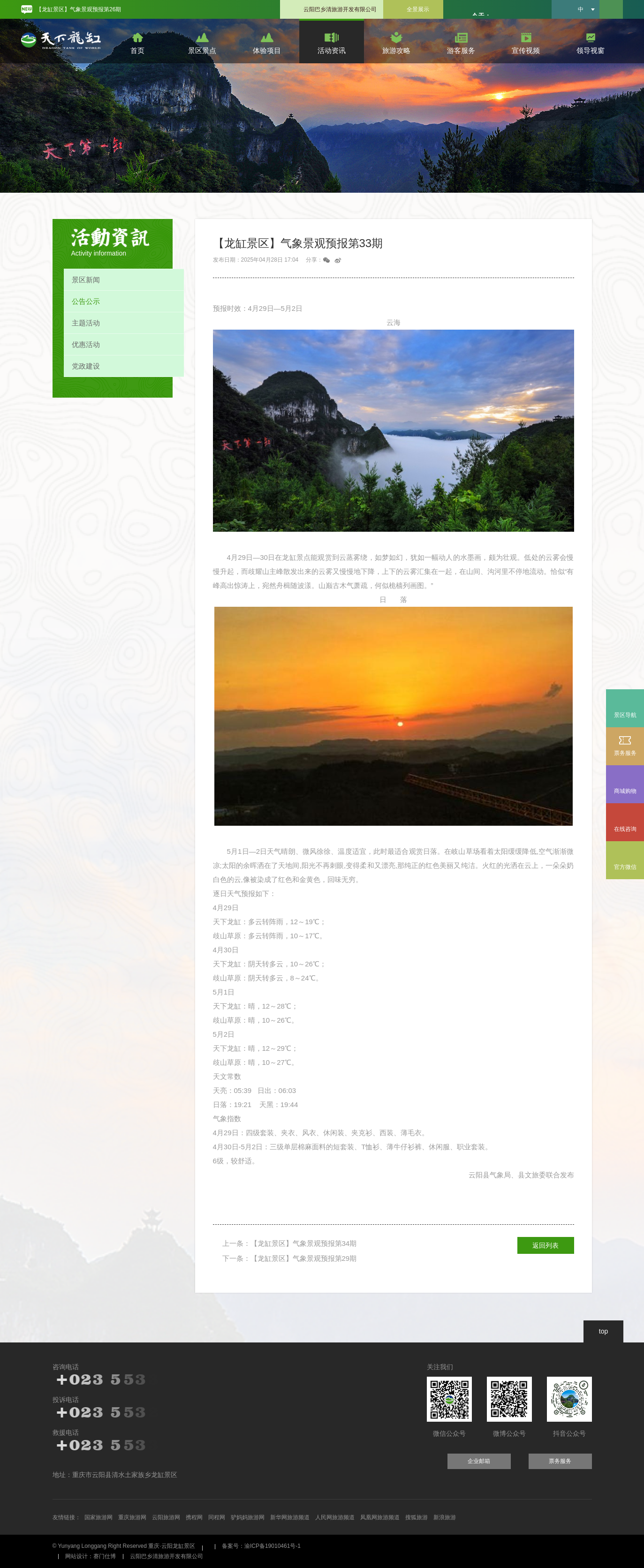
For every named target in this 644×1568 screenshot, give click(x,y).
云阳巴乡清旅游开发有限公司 (340, 9)
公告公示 (86, 301)
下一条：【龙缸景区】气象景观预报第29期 (289, 1258)
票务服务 (625, 745)
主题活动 (86, 323)
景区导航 (625, 715)
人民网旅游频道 (335, 1517)
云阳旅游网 (166, 1517)
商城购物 (625, 783)
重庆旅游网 (132, 1517)
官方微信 (625, 867)
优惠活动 (86, 344)
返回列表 (545, 1245)
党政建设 (86, 366)
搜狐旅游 (416, 1517)
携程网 (194, 1517)
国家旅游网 (98, 1517)
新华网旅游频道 (290, 1517)
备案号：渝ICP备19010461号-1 (261, 1546)
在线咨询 (625, 829)
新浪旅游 (444, 1517)
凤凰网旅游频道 (380, 1517)
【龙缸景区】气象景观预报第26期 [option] (78, 9)
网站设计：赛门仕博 (90, 1556)
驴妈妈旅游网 (248, 1517)
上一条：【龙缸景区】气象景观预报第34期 (289, 1243)
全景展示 (418, 9)
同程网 (216, 1517)
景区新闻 (86, 280)
